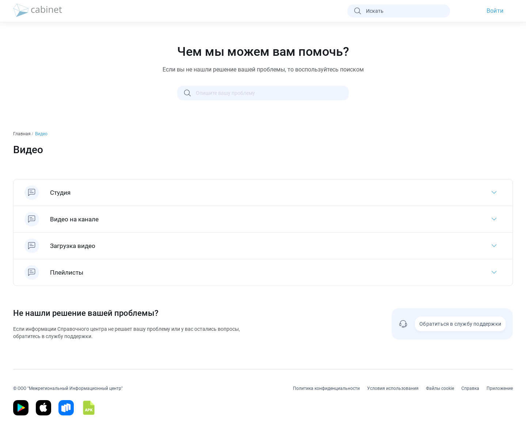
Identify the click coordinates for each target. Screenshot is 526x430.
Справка (470, 388)
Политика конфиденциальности (326, 388)
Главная (22, 133)
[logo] (37, 11)
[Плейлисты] (263, 272)
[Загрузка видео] (263, 246)
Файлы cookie (440, 388)
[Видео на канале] (263, 219)
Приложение (500, 388)
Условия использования (393, 388)
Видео (42, 133)
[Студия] (263, 192)
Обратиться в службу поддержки (460, 324)
